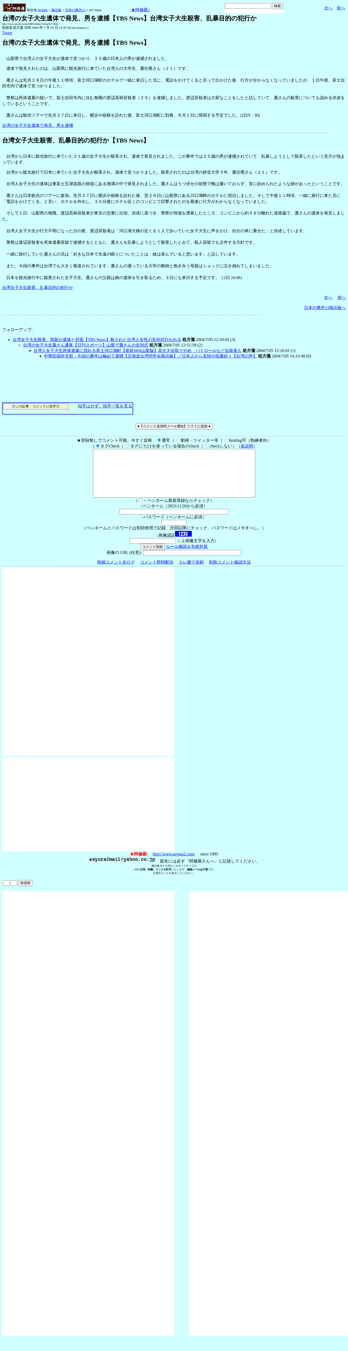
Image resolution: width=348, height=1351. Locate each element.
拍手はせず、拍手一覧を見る (105, 406)
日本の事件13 (75, 10)
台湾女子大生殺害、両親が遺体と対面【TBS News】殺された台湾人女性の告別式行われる (97, 339)
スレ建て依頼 (191, 571)
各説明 (247, 446)
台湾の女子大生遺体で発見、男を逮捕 (37, 125)
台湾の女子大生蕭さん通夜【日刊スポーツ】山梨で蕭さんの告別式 (85, 345)
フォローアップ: (17, 329)
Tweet (7, 33)
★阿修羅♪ (140, 10)
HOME (43, 10)
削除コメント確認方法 (230, 571)
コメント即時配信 (156, 571)
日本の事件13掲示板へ (325, 307)
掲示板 (56, 10)
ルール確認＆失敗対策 (187, 556)
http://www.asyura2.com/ (174, 863)
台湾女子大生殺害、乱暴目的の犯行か (37, 287)
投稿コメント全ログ (116, 571)
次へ (328, 8)
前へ (341, 8)
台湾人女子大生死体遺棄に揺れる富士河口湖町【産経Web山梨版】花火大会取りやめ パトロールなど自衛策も (137, 350)
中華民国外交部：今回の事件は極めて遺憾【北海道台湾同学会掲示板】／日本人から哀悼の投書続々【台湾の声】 (150, 356)
